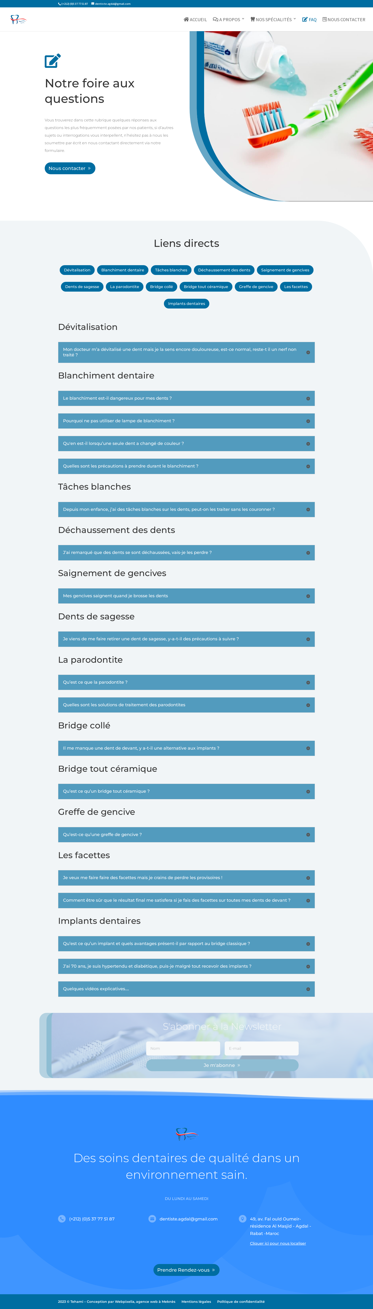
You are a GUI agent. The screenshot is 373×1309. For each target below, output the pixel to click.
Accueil (195, 19)
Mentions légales (196, 1301)
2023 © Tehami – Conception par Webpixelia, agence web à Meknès (116, 1301)
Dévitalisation (77, 270)
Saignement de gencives (285, 270)
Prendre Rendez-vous (183, 1270)
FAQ (309, 19)
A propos (226, 19)
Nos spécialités (271, 19)
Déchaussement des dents (224, 270)
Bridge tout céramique (206, 286)
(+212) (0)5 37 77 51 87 (92, 1219)
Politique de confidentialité (241, 1301)
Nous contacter (344, 19)
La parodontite (124, 286)
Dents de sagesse (82, 286)
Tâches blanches (171, 270)
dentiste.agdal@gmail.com (189, 1219)
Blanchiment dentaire (122, 270)
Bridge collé (161, 286)
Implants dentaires (186, 303)
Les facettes (296, 286)
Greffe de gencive (256, 286)
